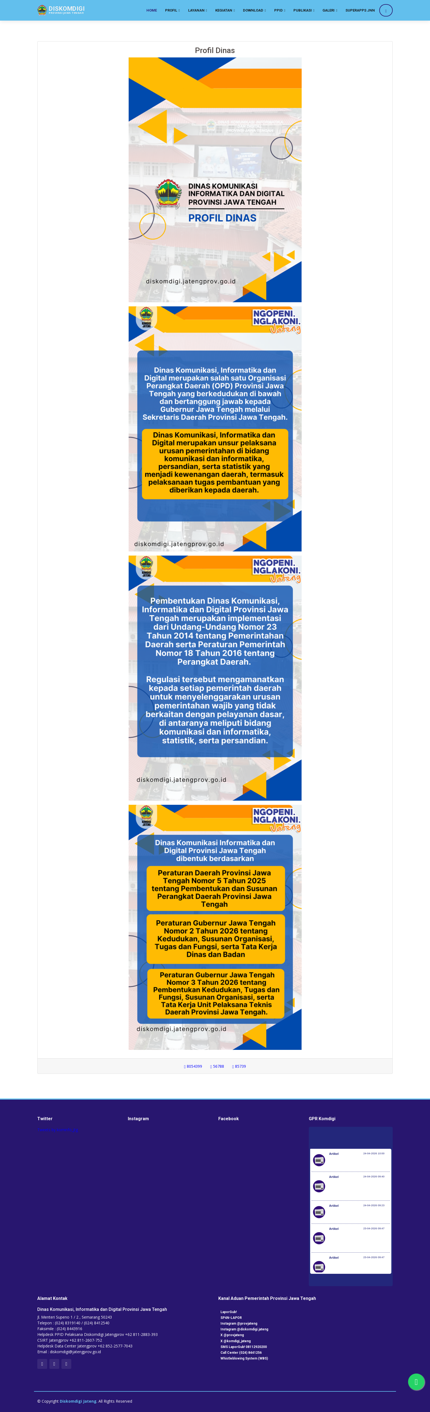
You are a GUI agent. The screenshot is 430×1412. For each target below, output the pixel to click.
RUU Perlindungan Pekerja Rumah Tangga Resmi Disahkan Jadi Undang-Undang (359, 1241)
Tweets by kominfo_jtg (57, 1129)
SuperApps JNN (360, 10)
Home (151, 10)
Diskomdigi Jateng (78, 1401)
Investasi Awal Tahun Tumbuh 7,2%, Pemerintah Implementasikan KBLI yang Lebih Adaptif (359, 1189)
